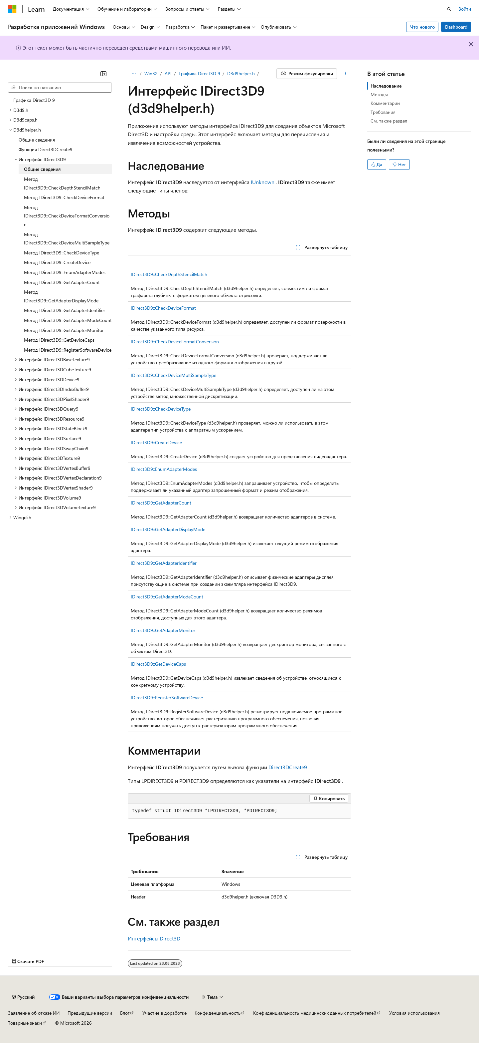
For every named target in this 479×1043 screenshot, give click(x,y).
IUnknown (262, 181)
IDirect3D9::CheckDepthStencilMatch (169, 274)
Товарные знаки (25, 1023)
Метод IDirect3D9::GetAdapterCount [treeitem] (62, 282)
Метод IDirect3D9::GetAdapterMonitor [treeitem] (64, 330)
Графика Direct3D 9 (199, 73)
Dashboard (456, 27)
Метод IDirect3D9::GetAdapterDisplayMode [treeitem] (61, 296)
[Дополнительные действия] (345, 73)
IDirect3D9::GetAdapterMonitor (163, 630)
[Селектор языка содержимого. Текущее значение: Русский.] (23, 997)
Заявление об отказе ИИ (34, 1013)
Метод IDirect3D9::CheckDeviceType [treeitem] (61, 252)
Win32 (151, 73)
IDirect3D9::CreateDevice (156, 442)
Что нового (422, 27)
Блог (124, 1013)
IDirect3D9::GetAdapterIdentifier (164, 563)
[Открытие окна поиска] (449, 9)
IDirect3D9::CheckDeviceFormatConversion (175, 341)
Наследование (386, 86)
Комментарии (385, 103)
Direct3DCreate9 (287, 767)
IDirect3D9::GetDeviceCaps (158, 664)
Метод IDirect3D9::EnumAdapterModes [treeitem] (64, 272)
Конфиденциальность (217, 1013)
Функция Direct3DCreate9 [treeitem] (46, 149)
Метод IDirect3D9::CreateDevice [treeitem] (57, 262)
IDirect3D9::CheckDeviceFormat (163, 308)
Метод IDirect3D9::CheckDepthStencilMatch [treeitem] (62, 183)
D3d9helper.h (241, 73)
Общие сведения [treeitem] (37, 140)
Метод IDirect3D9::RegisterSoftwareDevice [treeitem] (67, 350)
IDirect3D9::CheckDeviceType (161, 409)
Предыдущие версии (90, 1013)
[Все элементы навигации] (133, 73)
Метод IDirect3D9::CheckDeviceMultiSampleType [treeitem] (66, 238)
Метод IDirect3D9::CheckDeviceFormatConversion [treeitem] (66, 215)
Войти (464, 9)
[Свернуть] (103, 74)
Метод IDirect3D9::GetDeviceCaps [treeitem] (59, 340)
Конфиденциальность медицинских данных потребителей (314, 1013)
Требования (383, 112)
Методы (379, 94)
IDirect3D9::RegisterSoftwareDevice (167, 697)
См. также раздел (389, 121)
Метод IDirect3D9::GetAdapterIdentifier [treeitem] (64, 310)
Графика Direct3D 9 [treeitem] (34, 100)
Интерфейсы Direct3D (154, 938)
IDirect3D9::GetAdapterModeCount (167, 596)
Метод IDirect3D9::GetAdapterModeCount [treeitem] (68, 320)
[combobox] (60, 87)
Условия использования (414, 1013)
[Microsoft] (12, 9)
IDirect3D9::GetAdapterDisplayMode (168, 529)
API (168, 73)
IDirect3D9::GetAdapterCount (161, 503)
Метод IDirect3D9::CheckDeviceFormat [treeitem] (64, 197)
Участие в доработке (164, 1013)
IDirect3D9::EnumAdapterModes (164, 469)
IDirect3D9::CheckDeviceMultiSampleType (173, 375)
